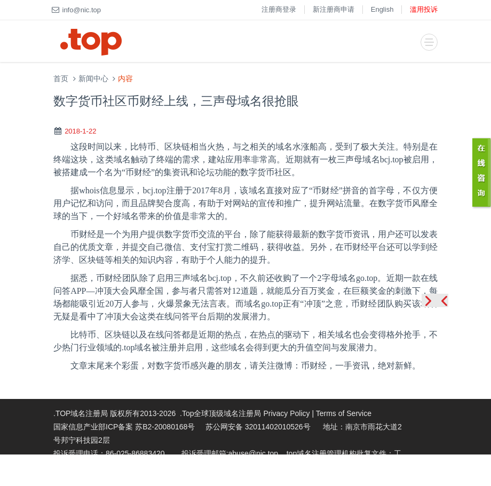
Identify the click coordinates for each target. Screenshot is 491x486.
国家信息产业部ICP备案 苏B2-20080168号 (124, 426)
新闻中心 (93, 79)
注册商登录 (279, 9)
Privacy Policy (286, 413)
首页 (60, 79)
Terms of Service (343, 413)
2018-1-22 (80, 131)
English (382, 9)
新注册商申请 (333, 9)
